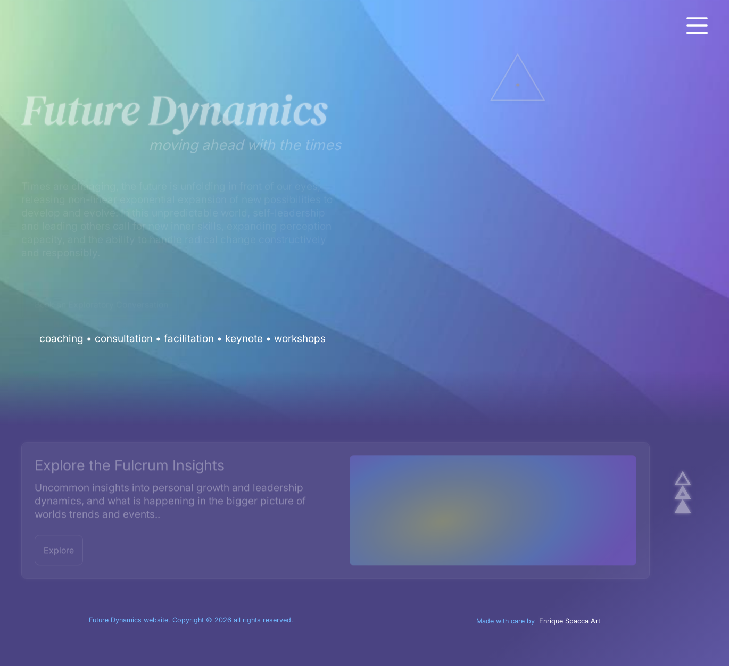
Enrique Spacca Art (569, 621)
